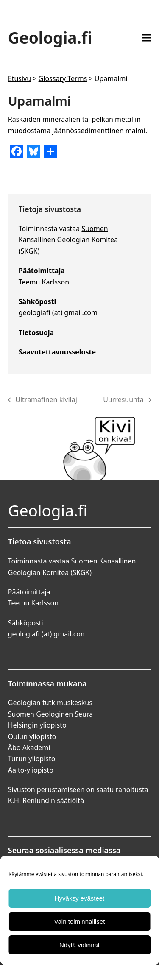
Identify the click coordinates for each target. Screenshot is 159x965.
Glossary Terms (63, 78)
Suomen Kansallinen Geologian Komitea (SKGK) (68, 240)
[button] (146, 37)
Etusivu (19, 78)
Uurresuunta (127, 400)
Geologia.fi (50, 37)
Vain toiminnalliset (79, 921)
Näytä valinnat (79, 944)
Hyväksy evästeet (80, 898)
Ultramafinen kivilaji (43, 400)
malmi (135, 130)
